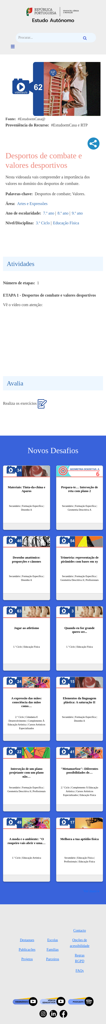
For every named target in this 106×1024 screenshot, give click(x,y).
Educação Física (66, 223)
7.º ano (48, 213)
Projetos (27, 959)
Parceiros (52, 959)
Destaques (27, 940)
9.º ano (77, 213)
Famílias (53, 949)
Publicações (27, 949)
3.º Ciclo (43, 223)
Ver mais (90, 891)
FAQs (80, 971)
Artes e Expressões (32, 203)
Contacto (79, 930)
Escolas (52, 940)
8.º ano (62, 213)
